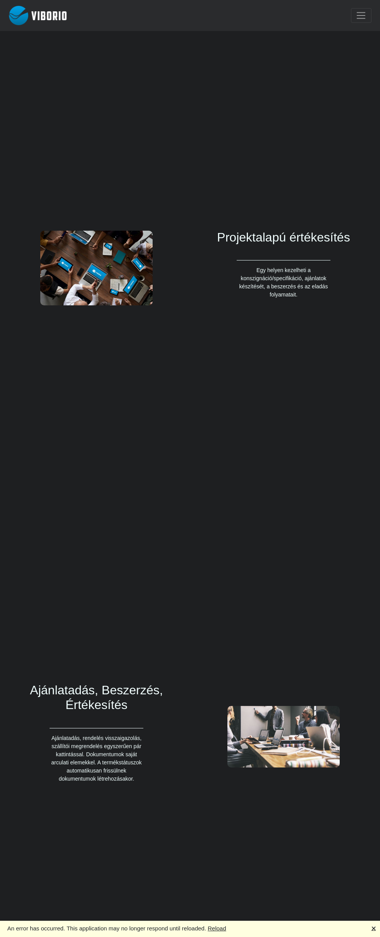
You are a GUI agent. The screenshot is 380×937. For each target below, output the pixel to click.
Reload (217, 928)
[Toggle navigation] (361, 15)
